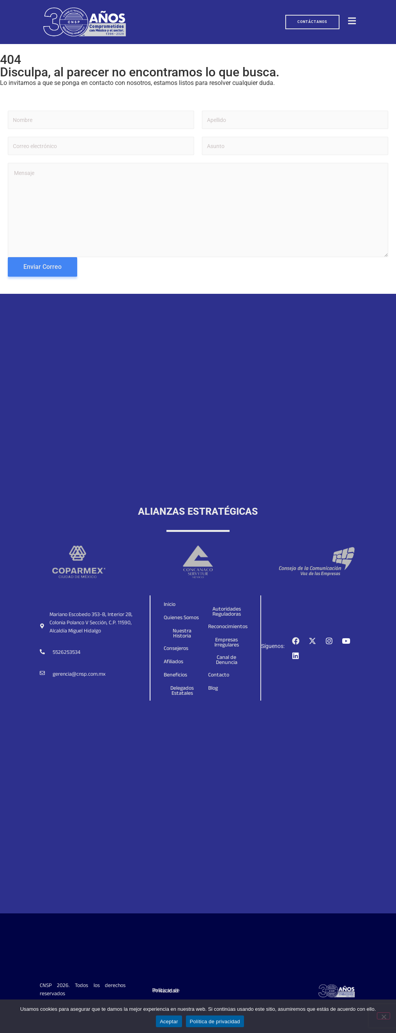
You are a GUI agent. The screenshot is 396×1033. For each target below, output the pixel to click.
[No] (383, 1015)
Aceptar (169, 1021)
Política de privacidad (215, 1021)
